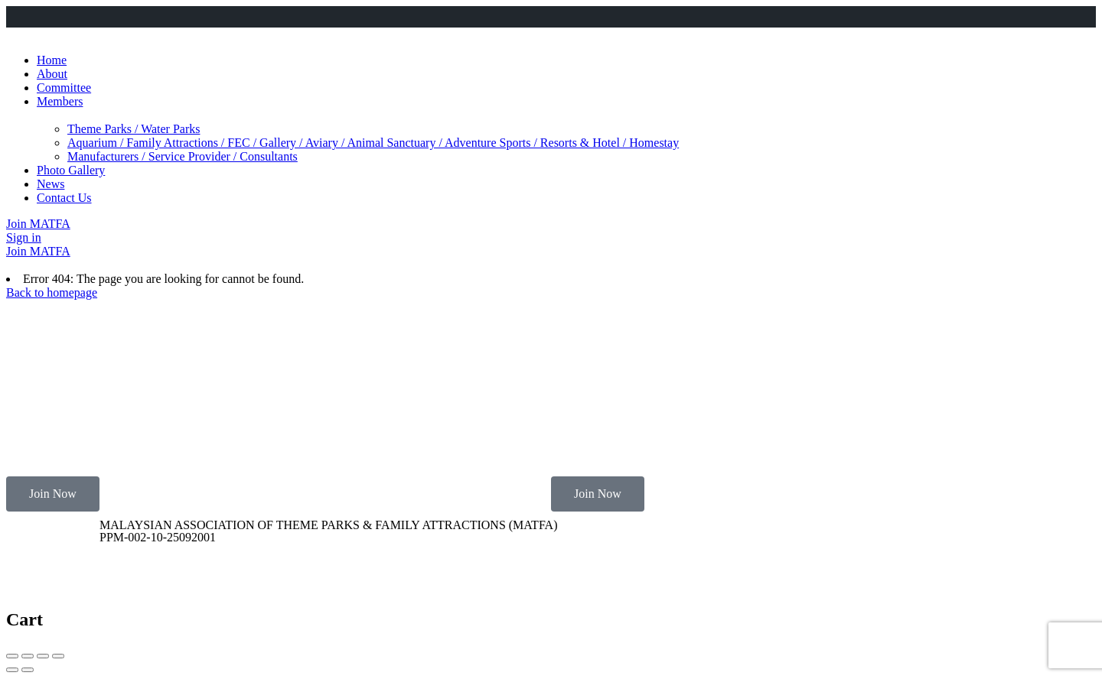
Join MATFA (38, 223)
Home (52, 60)
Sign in (23, 237)
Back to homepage (51, 292)
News (50, 183)
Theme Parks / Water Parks (133, 128)
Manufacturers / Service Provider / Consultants (182, 156)
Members (60, 101)
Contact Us (64, 197)
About (52, 73)
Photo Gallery (71, 170)
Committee (64, 87)
